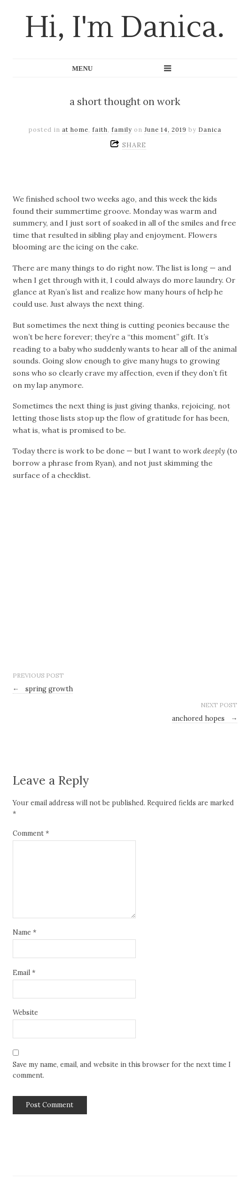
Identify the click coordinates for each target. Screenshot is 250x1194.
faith (100, 130)
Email (24, 972)
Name (24, 932)
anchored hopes (204, 718)
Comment (31, 833)
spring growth (43, 689)
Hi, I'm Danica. (125, 27)
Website (25, 1012)
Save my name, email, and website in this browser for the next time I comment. (122, 1070)
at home (75, 130)
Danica (209, 130)
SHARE (134, 145)
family (121, 130)
